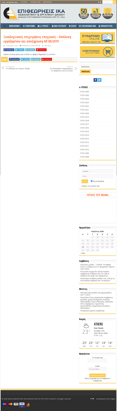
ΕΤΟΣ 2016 (84, 128)
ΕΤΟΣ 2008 (84, 157)
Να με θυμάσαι (97, 181)
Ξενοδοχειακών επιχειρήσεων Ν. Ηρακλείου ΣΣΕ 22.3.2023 (61, 69)
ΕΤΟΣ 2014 (84, 135)
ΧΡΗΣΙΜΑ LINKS (36, 2)
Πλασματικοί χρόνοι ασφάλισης (92, 311)
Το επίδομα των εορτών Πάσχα (18, 68)
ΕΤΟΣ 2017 (84, 124)
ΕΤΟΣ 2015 (84, 131)
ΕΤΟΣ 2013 (84, 139)
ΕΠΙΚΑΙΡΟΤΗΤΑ (105, 26)
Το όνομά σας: (97, 357)
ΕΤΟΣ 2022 (84, 106)
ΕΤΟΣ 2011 (84, 146)
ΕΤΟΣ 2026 (84, 91)
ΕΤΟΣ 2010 (84, 149)
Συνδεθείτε (51, 54)
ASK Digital (111, 399)
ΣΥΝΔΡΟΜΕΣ (29, 26)
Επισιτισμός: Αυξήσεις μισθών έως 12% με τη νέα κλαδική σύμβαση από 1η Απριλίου (97, 279)
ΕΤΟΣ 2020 (84, 113)
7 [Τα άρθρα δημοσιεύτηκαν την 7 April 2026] (87, 240)
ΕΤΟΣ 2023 (84, 102)
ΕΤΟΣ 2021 (84, 110)
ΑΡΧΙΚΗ (5, 25)
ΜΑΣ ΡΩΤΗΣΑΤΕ (59, 26)
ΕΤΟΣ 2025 (84, 95)
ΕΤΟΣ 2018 (84, 120)
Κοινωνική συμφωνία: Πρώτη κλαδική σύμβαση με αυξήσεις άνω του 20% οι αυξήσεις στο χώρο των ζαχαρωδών (94, 273)
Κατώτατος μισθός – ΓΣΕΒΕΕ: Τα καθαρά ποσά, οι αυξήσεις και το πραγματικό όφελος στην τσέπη (97, 267)
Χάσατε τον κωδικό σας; (91, 186)
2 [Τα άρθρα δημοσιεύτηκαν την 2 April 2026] (97, 237)
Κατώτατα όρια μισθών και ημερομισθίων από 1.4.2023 (96, 294)
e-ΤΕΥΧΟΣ (43, 26)
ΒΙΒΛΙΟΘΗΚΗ (14, 26)
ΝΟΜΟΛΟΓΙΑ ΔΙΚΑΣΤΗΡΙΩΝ (31, 45)
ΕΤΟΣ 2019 (84, 117)
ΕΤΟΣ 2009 (84, 153)
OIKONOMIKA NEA (87, 26)
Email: (97, 366)
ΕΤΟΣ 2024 (84, 99)
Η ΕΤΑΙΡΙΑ (24, 2)
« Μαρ (82, 253)
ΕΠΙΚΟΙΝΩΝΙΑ (47, 2)
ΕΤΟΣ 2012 (84, 142)
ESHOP (72, 26)
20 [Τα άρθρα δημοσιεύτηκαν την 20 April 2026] (83, 247)
